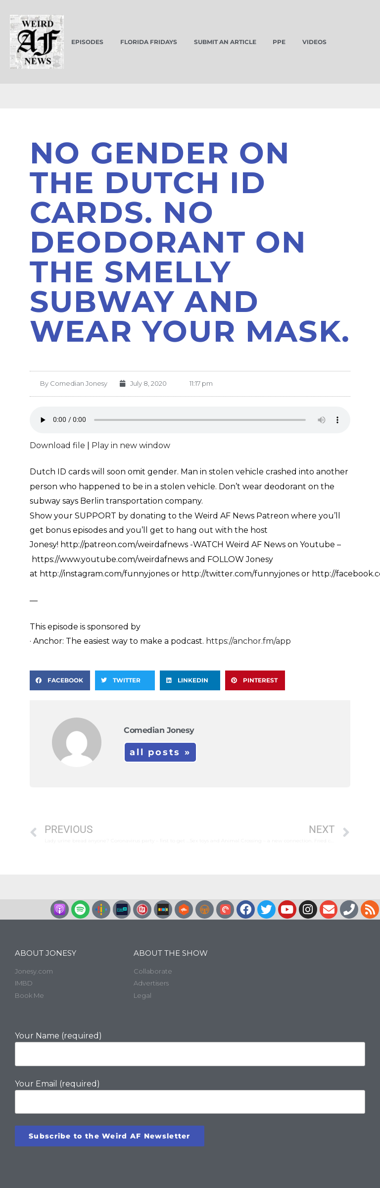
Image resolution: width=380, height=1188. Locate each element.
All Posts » (160, 752)
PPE (279, 42)
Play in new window (131, 445)
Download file (57, 445)
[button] (60, 680)
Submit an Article (225, 42)
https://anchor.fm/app (248, 641)
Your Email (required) (190, 1096)
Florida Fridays (148, 42)
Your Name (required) (190, 1048)
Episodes (87, 42)
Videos (314, 42)
